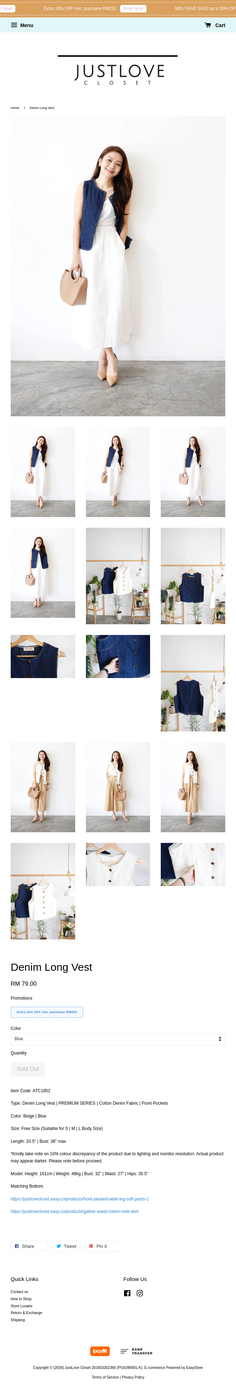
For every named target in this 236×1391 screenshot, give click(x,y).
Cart (214, 25)
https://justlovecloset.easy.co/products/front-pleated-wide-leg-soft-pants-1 (80, 1199)
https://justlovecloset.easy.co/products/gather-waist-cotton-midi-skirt (75, 1211)
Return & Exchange (26, 1313)
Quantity (19, 1053)
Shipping (18, 1320)
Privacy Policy (133, 1377)
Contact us (19, 1292)
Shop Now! (29, 8)
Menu (22, 25)
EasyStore (194, 1368)
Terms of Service (105, 1377)
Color (16, 1028)
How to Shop (21, 1299)
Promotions (21, 998)
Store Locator (21, 1306)
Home (15, 108)
